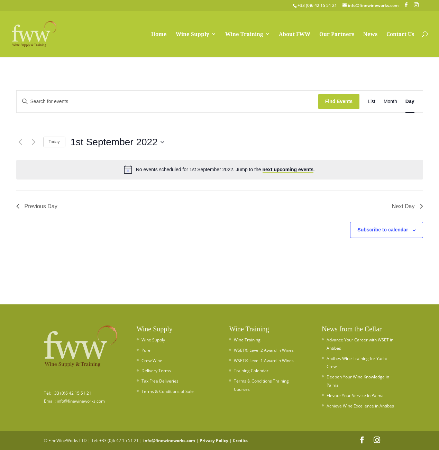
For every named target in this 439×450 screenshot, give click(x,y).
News (370, 34)
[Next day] (34, 142)
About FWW (294, 34)
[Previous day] (20, 142)
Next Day (407, 206)
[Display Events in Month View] (390, 101)
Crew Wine (151, 361)
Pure (145, 350)
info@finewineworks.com (169, 440)
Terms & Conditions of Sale (167, 391)
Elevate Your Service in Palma (355, 395)
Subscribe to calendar (382, 229)
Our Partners (336, 34)
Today (54, 141)
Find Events (339, 101)
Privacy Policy (214, 440)
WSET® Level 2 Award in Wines (264, 350)
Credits (240, 440)
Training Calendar (251, 371)
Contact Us (400, 34)
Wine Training (244, 34)
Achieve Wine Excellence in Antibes (360, 406)
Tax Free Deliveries (160, 381)
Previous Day (36, 206)
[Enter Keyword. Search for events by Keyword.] (167, 101)
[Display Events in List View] (371, 101)
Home (159, 34)
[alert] (219, 169)
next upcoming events (288, 169)
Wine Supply (192, 34)
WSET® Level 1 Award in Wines (264, 361)
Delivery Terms (156, 371)
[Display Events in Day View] (409, 101)
